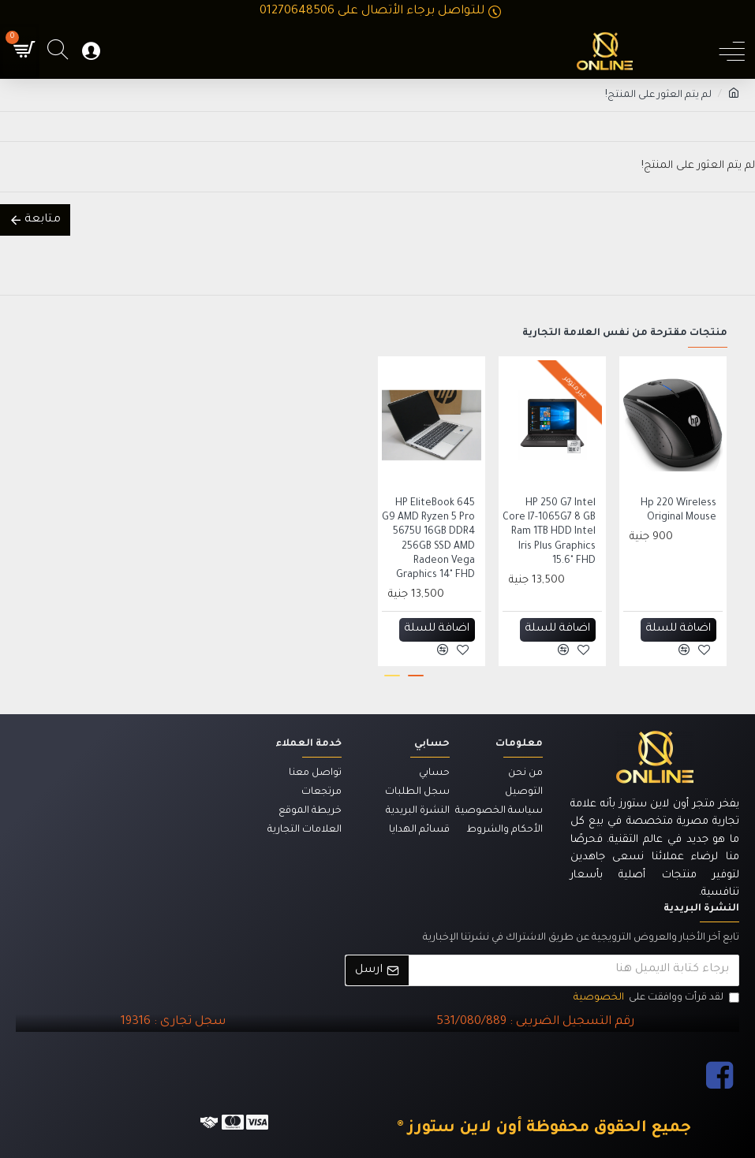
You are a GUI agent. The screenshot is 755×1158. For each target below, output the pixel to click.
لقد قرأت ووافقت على (655, 998)
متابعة (42, 220)
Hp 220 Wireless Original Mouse (678, 510)
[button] (416, 675)
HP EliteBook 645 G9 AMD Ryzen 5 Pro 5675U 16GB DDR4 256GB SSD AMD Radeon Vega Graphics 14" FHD (428, 539)
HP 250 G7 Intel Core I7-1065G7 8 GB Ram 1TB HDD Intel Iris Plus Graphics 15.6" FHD (549, 532)
